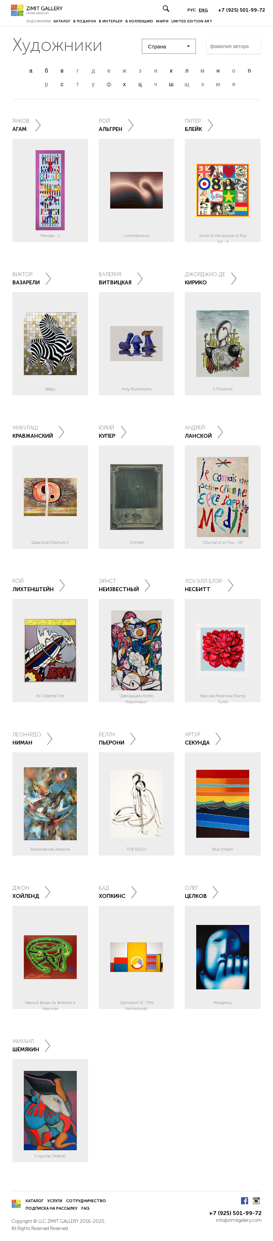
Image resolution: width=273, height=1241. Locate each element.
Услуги (54, 1201)
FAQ (85, 1208)
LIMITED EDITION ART (191, 21)
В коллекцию (139, 21)
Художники (38, 21)
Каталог (62, 21)
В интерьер (111, 21)
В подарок (84, 21)
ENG (203, 9)
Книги (162, 21)
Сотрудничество (86, 1201)
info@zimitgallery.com (239, 1220)
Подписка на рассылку (51, 1208)
